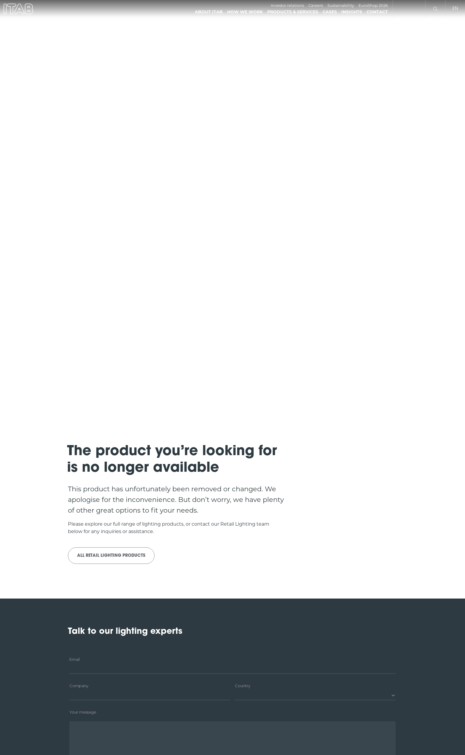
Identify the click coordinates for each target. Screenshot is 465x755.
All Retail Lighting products (111, 556)
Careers (315, 5)
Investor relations (287, 5)
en (455, 9)
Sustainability (340, 5)
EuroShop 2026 (373, 5)
